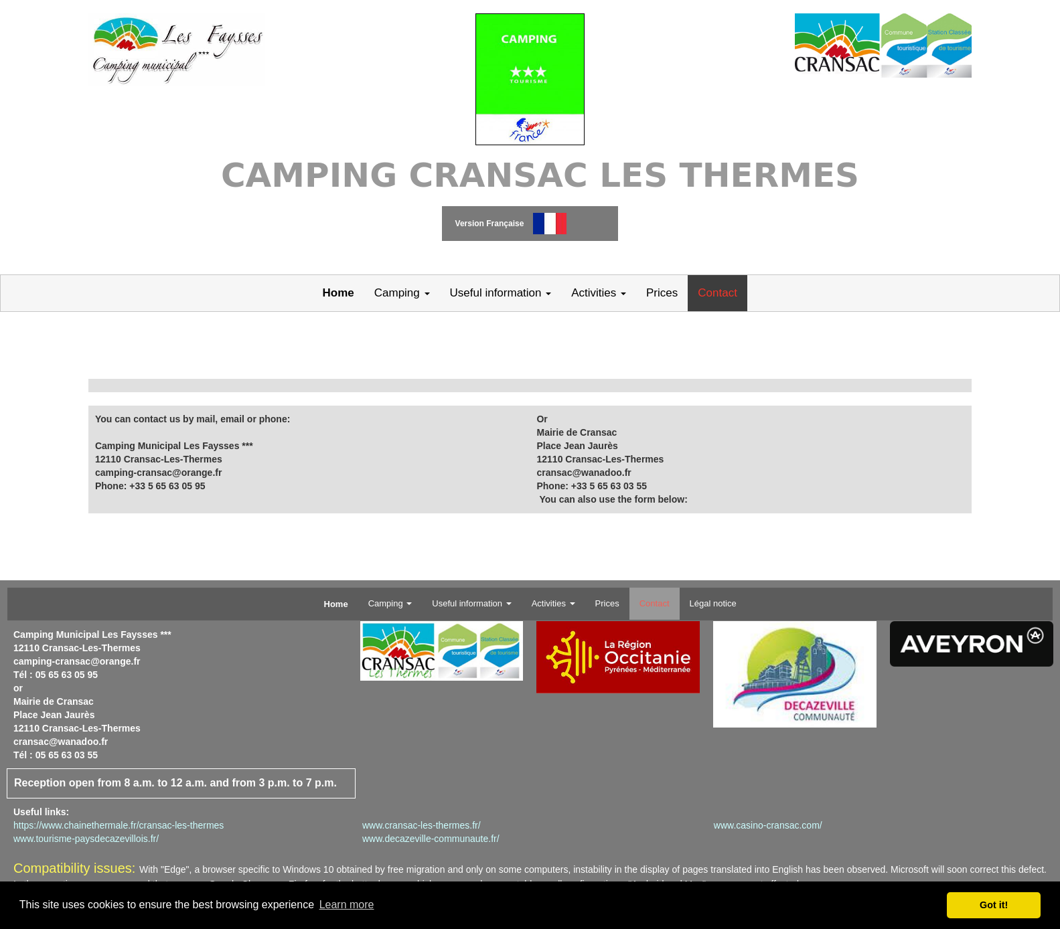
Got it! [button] (994, 905)
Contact (717, 292)
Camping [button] (402, 292)
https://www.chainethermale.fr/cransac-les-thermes (118, 825)
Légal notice (713, 603)
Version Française (489, 223)
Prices (662, 292)
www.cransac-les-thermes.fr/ (421, 825)
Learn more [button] (346, 904)
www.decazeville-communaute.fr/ (431, 838)
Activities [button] (598, 292)
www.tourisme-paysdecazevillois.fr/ (86, 838)
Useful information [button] (501, 292)
